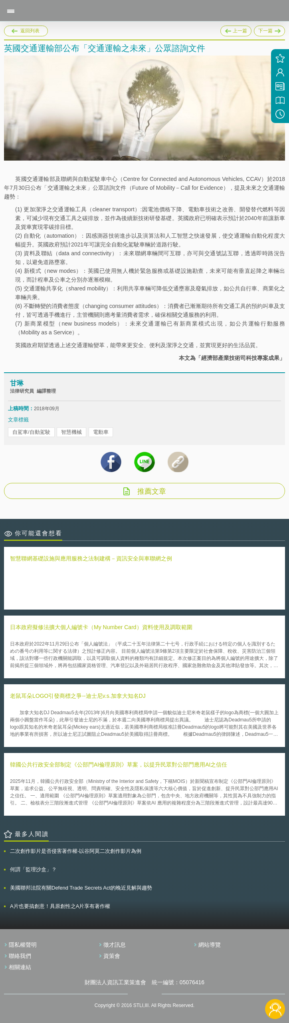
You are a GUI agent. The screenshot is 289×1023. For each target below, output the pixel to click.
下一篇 (269, 30)
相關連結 (20, 967)
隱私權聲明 (23, 945)
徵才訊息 (114, 945)
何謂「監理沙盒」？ (33, 869)
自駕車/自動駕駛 (31, 432)
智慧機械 (71, 432)
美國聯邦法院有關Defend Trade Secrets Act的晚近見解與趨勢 (81, 888)
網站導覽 (209, 945)
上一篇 (235, 30)
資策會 (111, 956)
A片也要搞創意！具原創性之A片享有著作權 (60, 906)
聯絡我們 (20, 956)
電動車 (101, 432)
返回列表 (30, 31)
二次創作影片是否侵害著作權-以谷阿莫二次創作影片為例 (75, 851)
